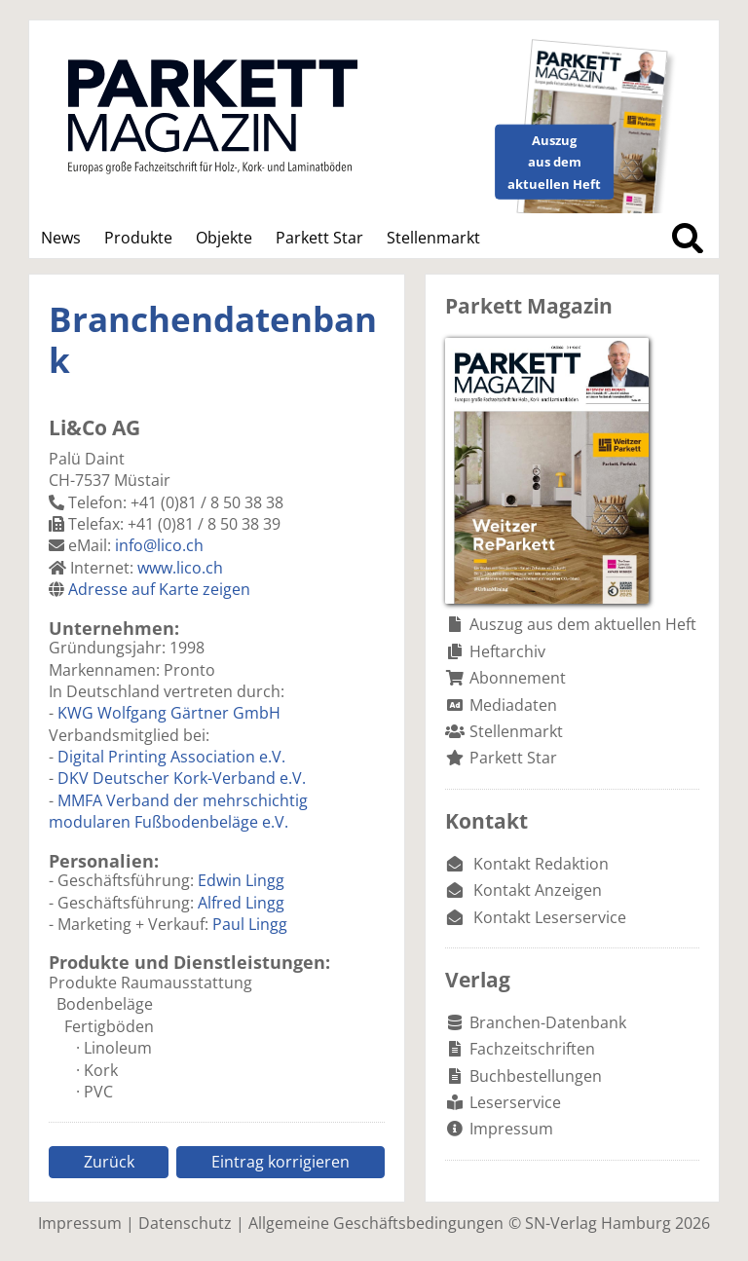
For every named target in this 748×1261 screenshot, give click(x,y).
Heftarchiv (507, 651)
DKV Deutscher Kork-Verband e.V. (181, 778)
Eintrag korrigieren (280, 1161)
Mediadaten (513, 705)
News (61, 237)
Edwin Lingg (241, 880)
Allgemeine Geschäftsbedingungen (376, 1223)
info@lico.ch (159, 545)
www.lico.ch (180, 567)
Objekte (224, 237)
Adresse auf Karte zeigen (159, 589)
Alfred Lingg (241, 902)
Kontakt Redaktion (541, 863)
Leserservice (515, 1102)
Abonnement (517, 677)
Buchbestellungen (535, 1076)
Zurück (109, 1161)
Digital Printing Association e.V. (171, 756)
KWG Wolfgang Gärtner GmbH (168, 712)
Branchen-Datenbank (547, 1022)
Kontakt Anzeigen (537, 890)
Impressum (511, 1128)
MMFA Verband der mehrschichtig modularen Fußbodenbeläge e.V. (178, 811)
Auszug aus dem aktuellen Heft (582, 624)
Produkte (138, 237)
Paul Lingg (249, 924)
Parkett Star (319, 237)
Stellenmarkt (433, 237)
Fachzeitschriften (532, 1048)
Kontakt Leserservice (549, 917)
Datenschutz (185, 1223)
